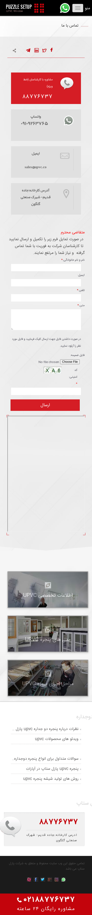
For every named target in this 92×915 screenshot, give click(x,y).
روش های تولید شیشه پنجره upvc (51, 779)
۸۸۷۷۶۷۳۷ (37, 97)
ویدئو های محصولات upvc (57, 739)
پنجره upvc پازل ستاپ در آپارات (52, 769)
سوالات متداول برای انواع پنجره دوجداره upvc (41, 759)
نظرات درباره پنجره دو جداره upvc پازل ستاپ (42, 729)
